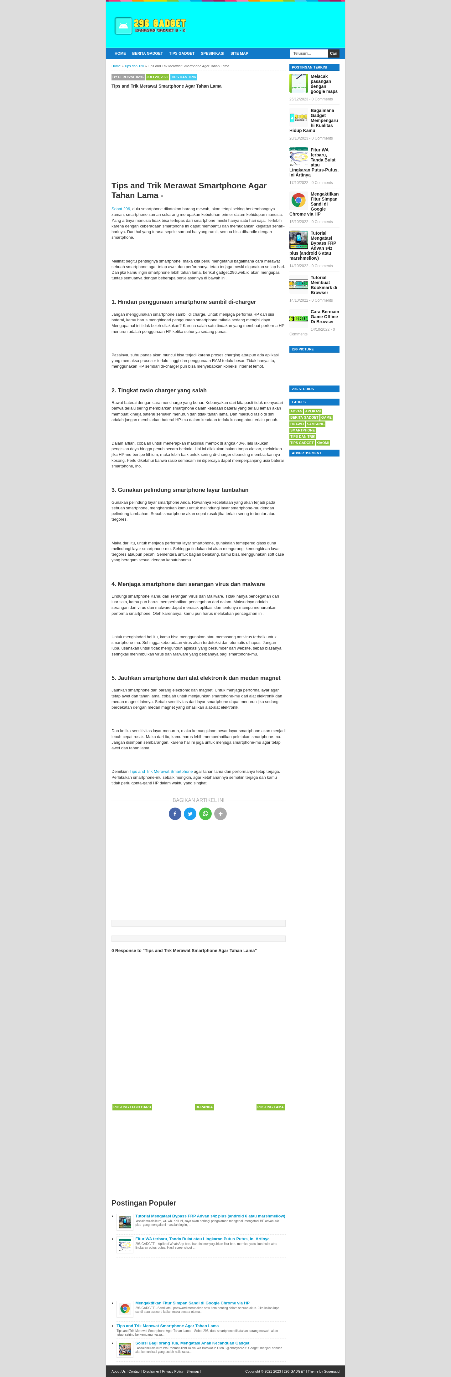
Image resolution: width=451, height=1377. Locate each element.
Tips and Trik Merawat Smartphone (161, 771)
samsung (315, 424)
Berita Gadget (147, 53)
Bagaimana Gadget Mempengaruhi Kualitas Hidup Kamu (313, 120)
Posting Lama (270, 1107)
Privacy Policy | (173, 1371)
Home (120, 53)
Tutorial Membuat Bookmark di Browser (324, 285)
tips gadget (302, 443)
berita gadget (304, 417)
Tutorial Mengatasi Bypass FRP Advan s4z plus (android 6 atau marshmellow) (210, 1216)
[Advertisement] (198, 137)
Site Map (239, 53)
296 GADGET (294, 1371)
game (326, 417)
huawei (297, 424)
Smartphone (302, 430)
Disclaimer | (152, 1371)
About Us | (119, 1371)
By (128, 77)
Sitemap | (193, 1371)
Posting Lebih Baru (132, 1107)
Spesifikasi (212, 53)
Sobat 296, (121, 209)
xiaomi (323, 443)
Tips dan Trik (183, 77)
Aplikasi (313, 411)
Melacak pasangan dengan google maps (324, 84)
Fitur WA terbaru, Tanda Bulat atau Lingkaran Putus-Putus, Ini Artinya (202, 1239)
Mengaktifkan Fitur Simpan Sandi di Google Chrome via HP (192, 1303)
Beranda (204, 1107)
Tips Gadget (181, 53)
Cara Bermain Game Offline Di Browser (325, 316)
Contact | (135, 1371)
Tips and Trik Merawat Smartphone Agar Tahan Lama (168, 1325)
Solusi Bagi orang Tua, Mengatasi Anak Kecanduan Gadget (192, 1343)
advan (296, 411)
